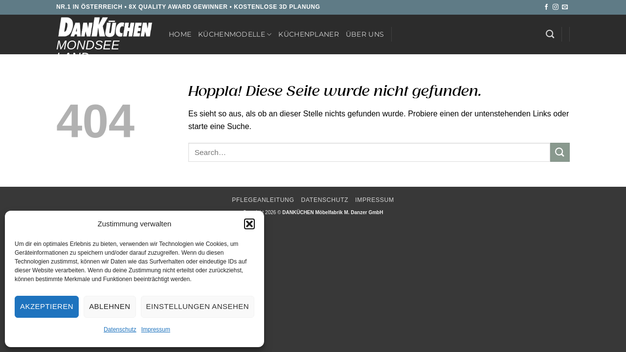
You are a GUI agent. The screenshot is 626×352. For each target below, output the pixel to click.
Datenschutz (120, 329)
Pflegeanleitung (263, 200)
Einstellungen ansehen (197, 306)
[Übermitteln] (560, 152)
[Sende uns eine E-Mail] (565, 7)
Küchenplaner (308, 34)
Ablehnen (109, 306)
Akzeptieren (46, 306)
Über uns (365, 34)
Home (180, 34)
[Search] (550, 34)
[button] (249, 224)
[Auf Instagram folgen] (556, 7)
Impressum (155, 329)
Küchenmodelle (234, 34)
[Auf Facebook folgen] (546, 7)
